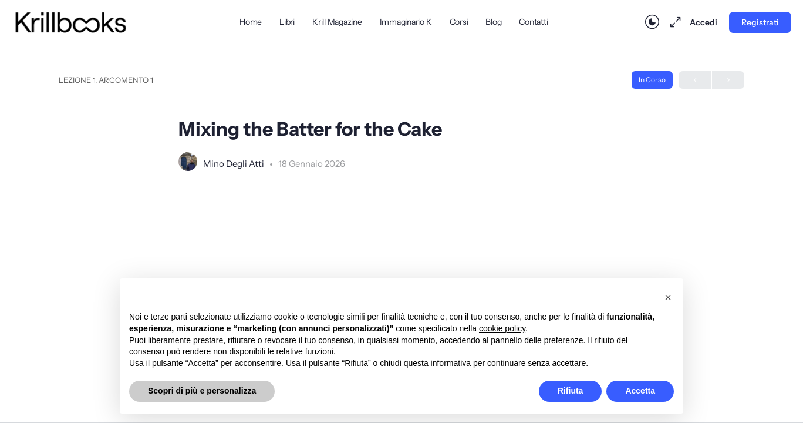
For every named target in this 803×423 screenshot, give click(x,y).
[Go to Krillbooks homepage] (71, 20)
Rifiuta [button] (570, 390)
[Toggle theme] (652, 22)
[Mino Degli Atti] (187, 163)
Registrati (760, 22)
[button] (668, 297)
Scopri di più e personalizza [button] (202, 390)
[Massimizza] (673, 22)
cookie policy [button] (502, 328)
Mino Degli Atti (234, 163)
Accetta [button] (640, 390)
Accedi (703, 22)
